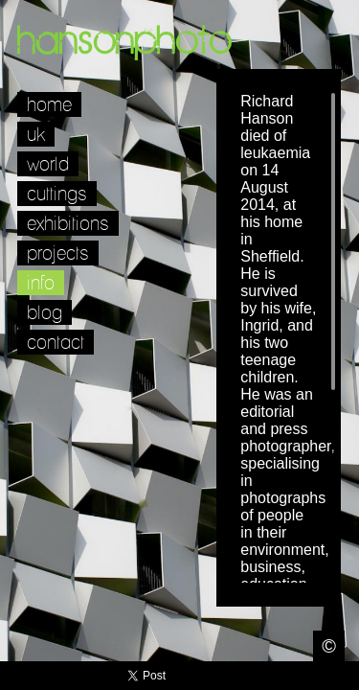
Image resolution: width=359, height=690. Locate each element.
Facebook (290, 676)
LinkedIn (317, 676)
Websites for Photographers (345, 676)
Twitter (262, 676)
